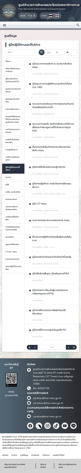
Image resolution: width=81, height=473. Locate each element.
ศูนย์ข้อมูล (24, 455)
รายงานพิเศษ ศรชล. (12, 109)
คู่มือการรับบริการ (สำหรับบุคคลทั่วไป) (12, 80)
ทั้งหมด (8, 61)
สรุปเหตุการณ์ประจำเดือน (12, 100)
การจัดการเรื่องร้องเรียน (12, 218)
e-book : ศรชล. (11, 251)
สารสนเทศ (35, 455)
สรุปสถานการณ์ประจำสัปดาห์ (13, 90)
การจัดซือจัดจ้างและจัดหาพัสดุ (12, 140)
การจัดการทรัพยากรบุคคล (12, 158)
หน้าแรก (5, 455)
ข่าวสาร (14, 455)
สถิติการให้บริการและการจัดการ (12, 69)
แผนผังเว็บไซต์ (58, 455)
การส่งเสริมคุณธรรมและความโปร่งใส (12, 228)
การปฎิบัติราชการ (11, 149)
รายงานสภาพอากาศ (12, 259)
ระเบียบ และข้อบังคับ (12, 192)
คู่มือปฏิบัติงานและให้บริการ (12, 168)
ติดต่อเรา (46, 455)
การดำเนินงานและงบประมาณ (12, 130)
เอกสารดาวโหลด (11, 199)
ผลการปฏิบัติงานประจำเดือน (13, 267)
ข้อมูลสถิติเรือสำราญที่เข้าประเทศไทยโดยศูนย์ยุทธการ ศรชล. (12, 119)
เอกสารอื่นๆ (9, 237)
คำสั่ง (7, 184)
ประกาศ (8, 177)
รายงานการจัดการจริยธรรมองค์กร (11, 208)
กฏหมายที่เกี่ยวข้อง (12, 244)
